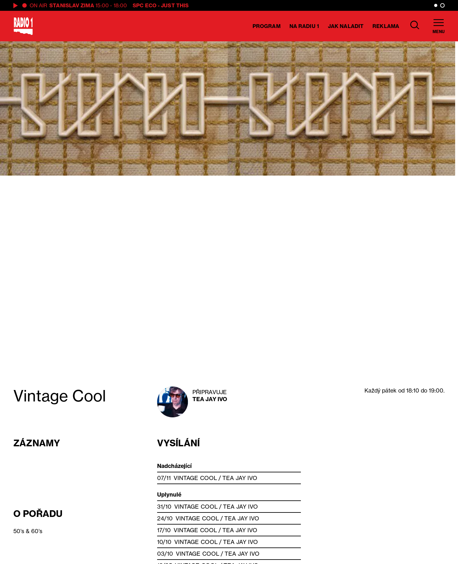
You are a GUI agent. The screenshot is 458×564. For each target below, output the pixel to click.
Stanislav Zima (71, 5)
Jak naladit (346, 26)
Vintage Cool (195, 478)
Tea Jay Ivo (209, 399)
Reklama (385, 26)
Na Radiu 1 (304, 26)
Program (267, 26)
